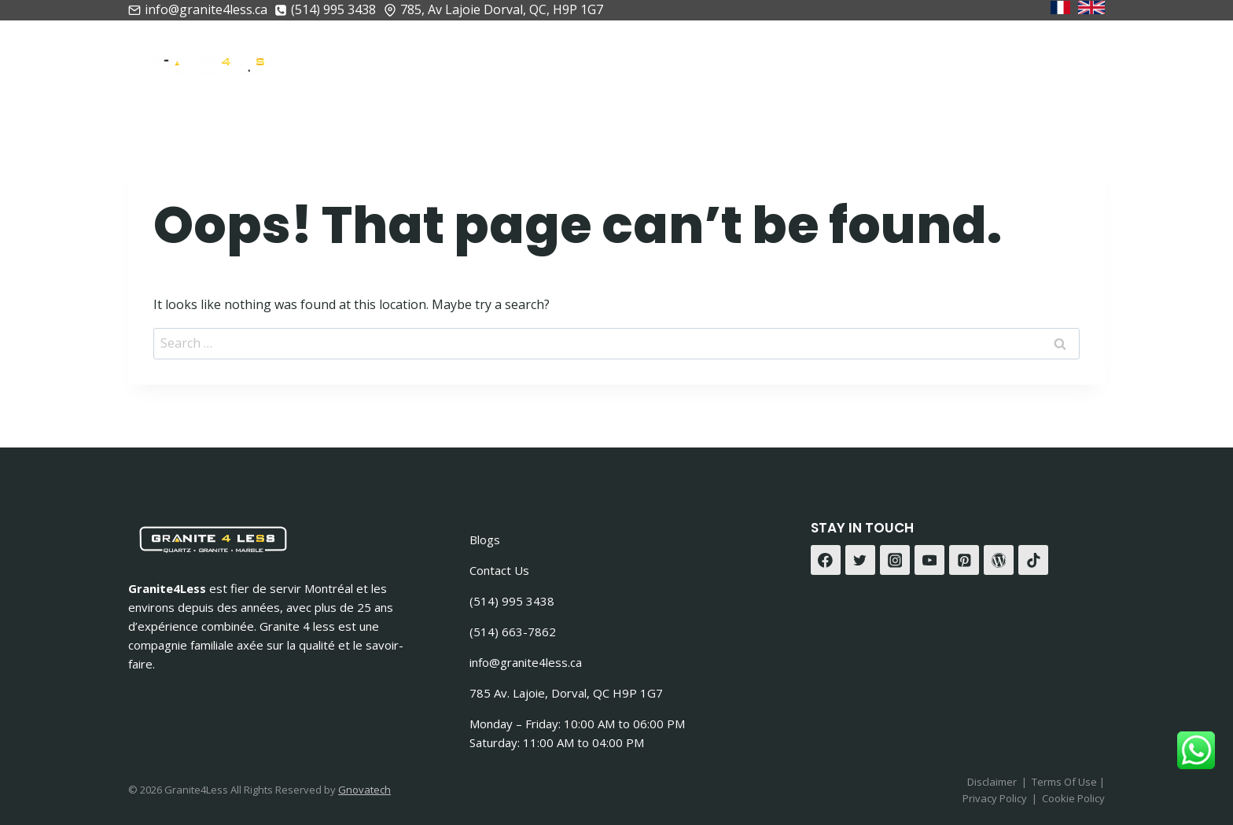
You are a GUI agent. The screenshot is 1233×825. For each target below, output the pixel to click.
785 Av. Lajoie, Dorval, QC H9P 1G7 (566, 693)
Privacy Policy (994, 798)
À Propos (520, 59)
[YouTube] (929, 560)
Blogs (484, 539)
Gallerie (952, 59)
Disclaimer (992, 782)
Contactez (1050, 59)
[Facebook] (826, 560)
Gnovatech (364, 790)
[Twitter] (860, 560)
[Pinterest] (964, 560)
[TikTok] (1033, 560)
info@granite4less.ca (525, 662)
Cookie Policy (1073, 798)
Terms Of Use (1065, 782)
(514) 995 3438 (511, 601)
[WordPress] (999, 560)
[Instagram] (895, 560)
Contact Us (499, 570)
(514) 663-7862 (512, 631)
